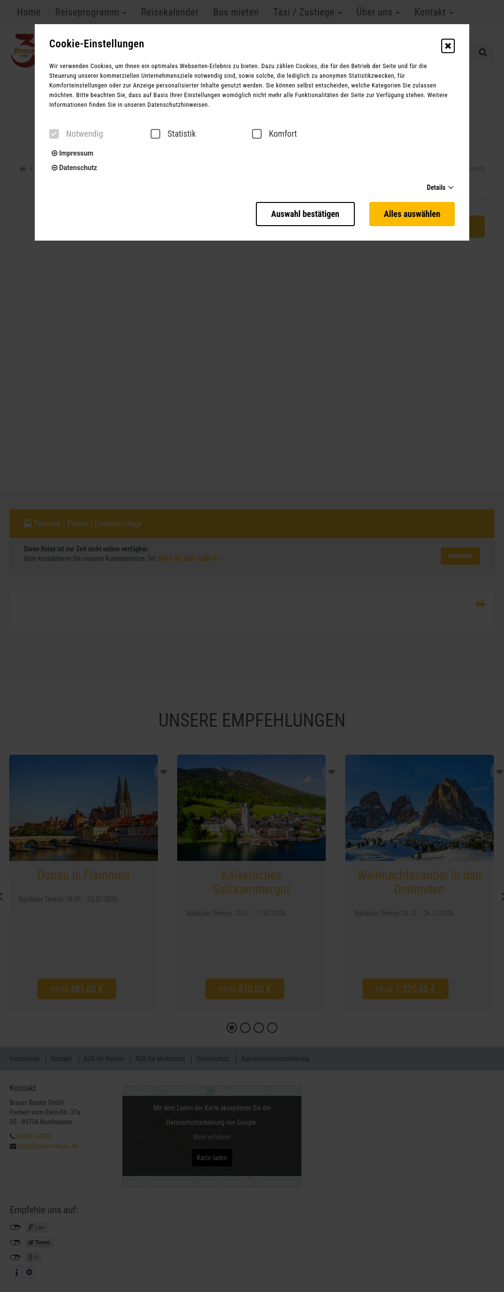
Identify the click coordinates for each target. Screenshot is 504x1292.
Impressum (72, 153)
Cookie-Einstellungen (96, 44)
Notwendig (76, 134)
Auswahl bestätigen (305, 214)
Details (436, 187)
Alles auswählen (412, 214)
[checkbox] (54, 134)
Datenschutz (74, 168)
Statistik (173, 134)
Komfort (274, 134)
